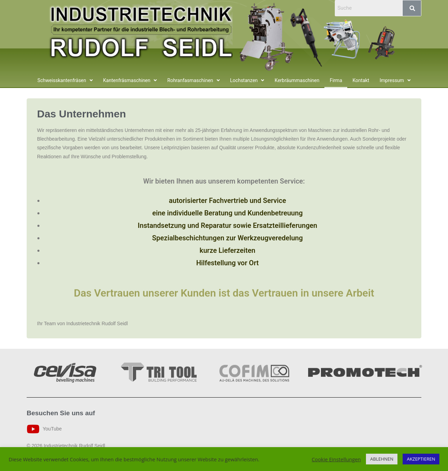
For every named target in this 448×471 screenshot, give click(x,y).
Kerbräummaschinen (297, 80)
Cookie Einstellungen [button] (336, 459)
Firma (336, 80)
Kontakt (360, 80)
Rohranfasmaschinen (193, 80)
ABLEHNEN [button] (381, 459)
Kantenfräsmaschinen (130, 80)
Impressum (394, 80)
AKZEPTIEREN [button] (421, 459)
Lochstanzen (247, 80)
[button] (65, 80)
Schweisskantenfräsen (65, 80)
